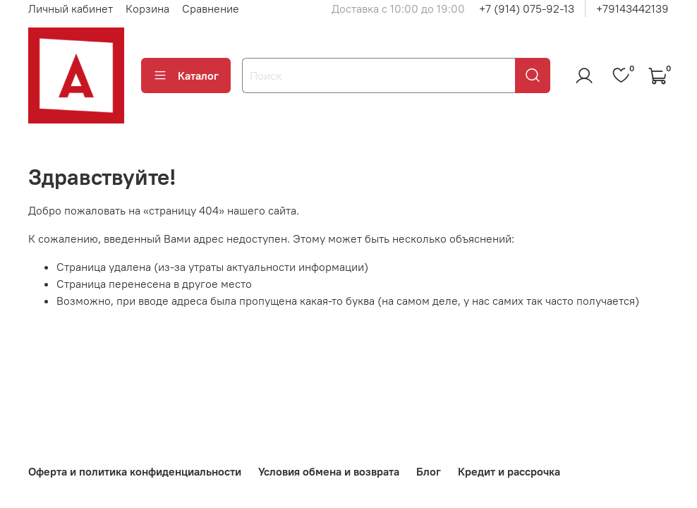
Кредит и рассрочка (509, 471)
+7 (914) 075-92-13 (526, 8)
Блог (428, 471)
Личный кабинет (70, 8)
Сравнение (210, 8)
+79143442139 (632, 8)
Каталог (186, 75)
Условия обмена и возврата (328, 471)
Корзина (147, 8)
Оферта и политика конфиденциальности (134, 471)
